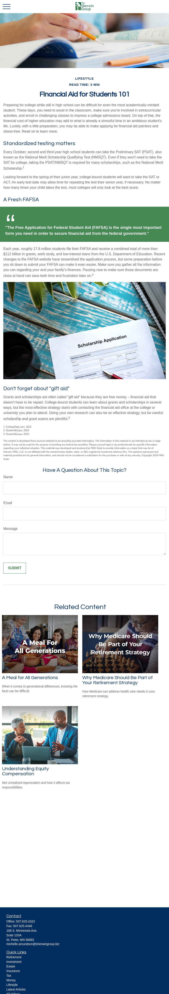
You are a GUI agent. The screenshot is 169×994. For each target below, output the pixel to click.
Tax (8, 975)
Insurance (13, 971)
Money (11, 980)
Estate (10, 966)
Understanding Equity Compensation (25, 771)
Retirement (13, 957)
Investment (13, 961)
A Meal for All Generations (30, 677)
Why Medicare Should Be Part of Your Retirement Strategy (117, 680)
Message (10, 529)
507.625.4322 (25, 921)
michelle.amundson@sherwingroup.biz (32, 944)
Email (7, 503)
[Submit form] (14, 568)
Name (8, 477)
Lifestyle (12, 985)
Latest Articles (16, 989)
